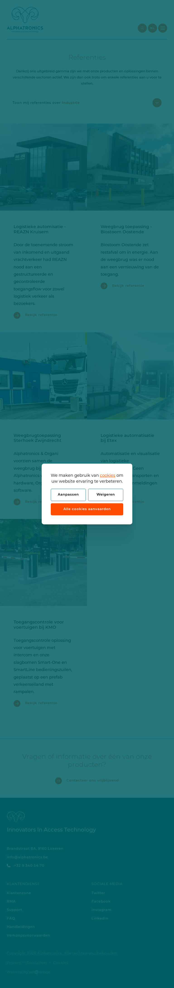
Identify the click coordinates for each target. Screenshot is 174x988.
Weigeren (106, 494)
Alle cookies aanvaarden (87, 509)
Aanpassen (68, 494)
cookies (107, 475)
